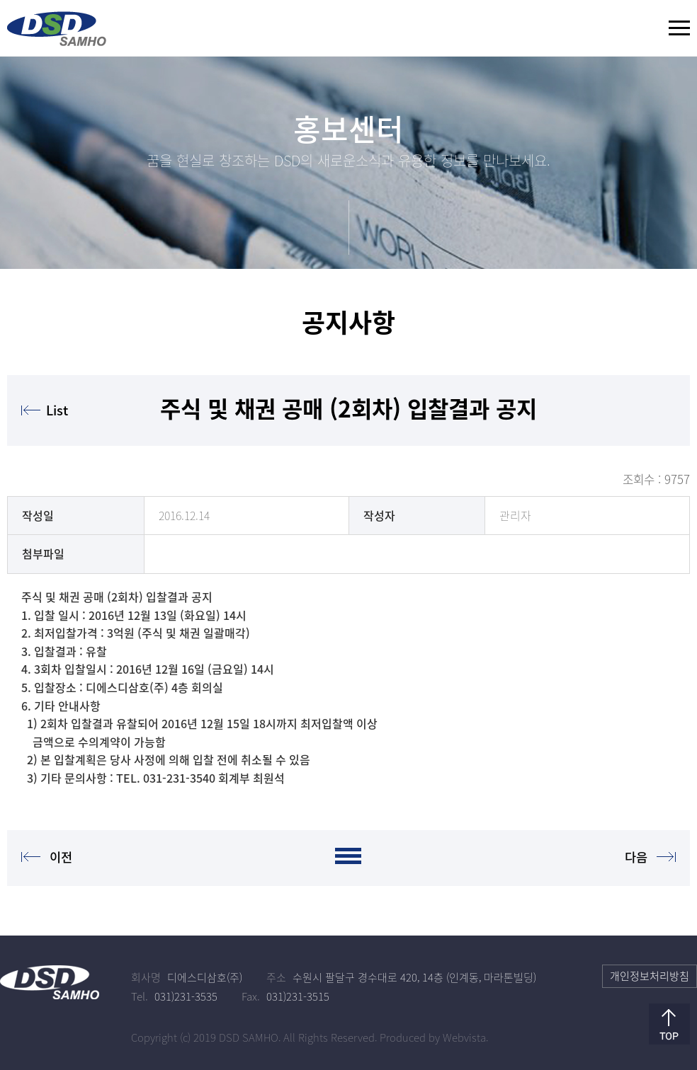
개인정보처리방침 (649, 976)
